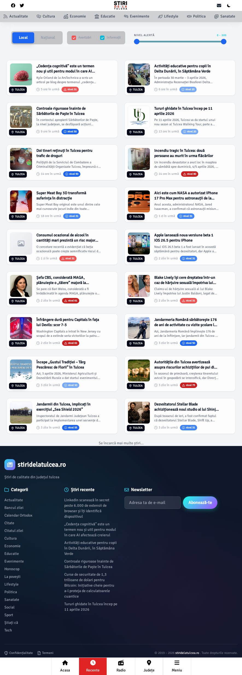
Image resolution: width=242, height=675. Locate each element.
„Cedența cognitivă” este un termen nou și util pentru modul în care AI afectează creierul (90, 529)
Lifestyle (11, 584)
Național (48, 37)
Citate (9, 523)
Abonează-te (200, 502)
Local (23, 37)
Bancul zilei (14, 507)
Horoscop (11, 569)
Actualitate (13, 500)
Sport (8, 615)
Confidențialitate (18, 653)
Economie (12, 546)
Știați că (11, 622)
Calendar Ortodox (18, 515)
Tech (8, 630)
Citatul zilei (13, 530)
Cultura (10, 538)
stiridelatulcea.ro (187, 653)
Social (9, 607)
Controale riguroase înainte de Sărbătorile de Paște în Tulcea (88, 564)
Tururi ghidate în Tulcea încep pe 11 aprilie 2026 (90, 607)
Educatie (11, 553)
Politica (10, 592)
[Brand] (121, 464)
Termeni (45, 653)
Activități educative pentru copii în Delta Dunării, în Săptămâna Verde (90, 548)
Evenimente (14, 561)
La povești (12, 576)
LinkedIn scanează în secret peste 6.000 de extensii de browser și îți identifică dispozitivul (86, 508)
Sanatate (11, 599)
